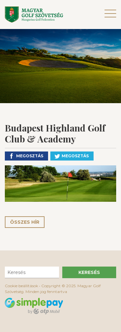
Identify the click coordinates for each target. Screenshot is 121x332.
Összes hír (24, 222)
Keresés (89, 272)
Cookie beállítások (21, 285)
